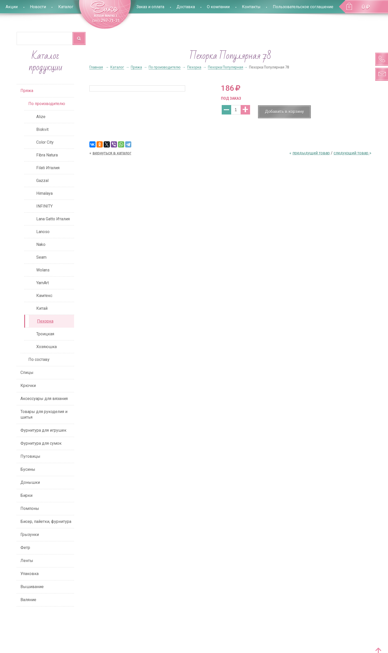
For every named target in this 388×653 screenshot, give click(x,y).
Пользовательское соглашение (303, 6)
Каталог (65, 6)
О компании (218, 6)
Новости (38, 6)
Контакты (251, 6)
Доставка (186, 6)
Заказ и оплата (150, 6)
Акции (12, 6)
